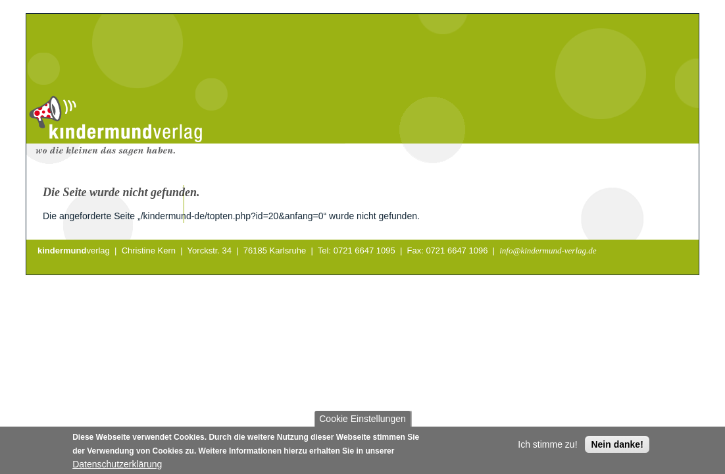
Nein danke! (617, 447)
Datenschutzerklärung (117, 467)
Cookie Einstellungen (362, 422)
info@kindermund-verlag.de (547, 250)
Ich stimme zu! (547, 447)
